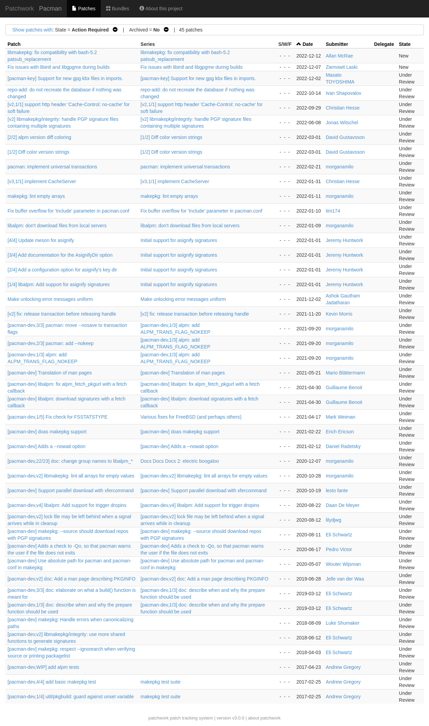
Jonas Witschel (342, 122)
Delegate (384, 44)
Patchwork (19, 8)
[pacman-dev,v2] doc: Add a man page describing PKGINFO (71, 579)
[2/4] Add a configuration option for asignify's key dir (62, 269)
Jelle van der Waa (345, 579)
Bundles (117, 8)
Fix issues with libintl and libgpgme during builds (59, 67)
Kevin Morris (339, 314)
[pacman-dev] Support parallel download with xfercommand (71, 490)
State (404, 44)
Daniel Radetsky (343, 446)
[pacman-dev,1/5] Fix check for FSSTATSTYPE (58, 417)
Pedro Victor (339, 549)
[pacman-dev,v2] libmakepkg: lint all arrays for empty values (71, 476)
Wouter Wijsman (343, 564)
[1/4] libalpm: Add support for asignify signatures (59, 284)
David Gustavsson (345, 137)
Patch (14, 44)
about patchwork (264, 718)
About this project (160, 8)
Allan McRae (339, 56)
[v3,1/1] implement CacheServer (42, 181)
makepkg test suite (160, 682)
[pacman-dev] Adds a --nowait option (46, 446)
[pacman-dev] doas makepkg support (47, 431)
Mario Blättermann (345, 372)
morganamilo (340, 166)
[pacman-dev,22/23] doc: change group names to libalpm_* (70, 461)
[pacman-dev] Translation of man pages (50, 372)
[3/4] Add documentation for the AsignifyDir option (60, 255)
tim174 (333, 211)
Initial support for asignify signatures (178, 240)
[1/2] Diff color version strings (171, 137)
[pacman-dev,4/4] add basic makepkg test (52, 682)
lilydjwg (333, 520)
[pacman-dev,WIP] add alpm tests (43, 667)
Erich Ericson (340, 431)
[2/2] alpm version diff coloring (39, 137)
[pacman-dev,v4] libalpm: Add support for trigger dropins (67, 505)
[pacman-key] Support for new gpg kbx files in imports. (65, 78)
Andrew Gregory (343, 667)
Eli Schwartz (339, 534)
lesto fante (337, 490)
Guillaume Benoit (344, 387)
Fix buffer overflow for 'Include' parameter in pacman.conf (68, 211)
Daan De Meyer (342, 505)
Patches (83, 8)
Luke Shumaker (342, 623)
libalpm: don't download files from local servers (57, 225)
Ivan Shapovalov (343, 93)
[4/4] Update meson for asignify (41, 240)
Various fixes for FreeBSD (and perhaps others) (191, 417)
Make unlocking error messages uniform (50, 299)
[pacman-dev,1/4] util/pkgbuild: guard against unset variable (71, 696)
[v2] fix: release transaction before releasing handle (62, 314)
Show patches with (32, 30)
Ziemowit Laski (342, 67)
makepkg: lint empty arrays (36, 196)
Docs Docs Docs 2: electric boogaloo (179, 461)
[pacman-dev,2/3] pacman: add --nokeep (51, 343)
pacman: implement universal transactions (52, 166)
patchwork (158, 718)
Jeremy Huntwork (344, 240)
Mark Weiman (340, 417)
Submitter (337, 44)
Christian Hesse (343, 108)
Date (308, 44)
